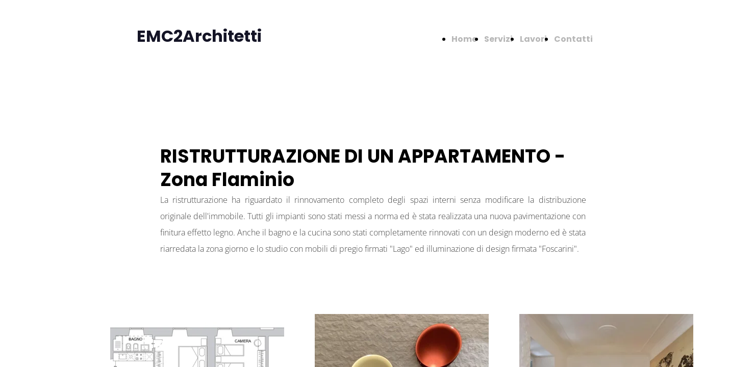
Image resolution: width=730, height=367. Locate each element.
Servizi (498, 39)
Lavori (533, 39)
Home (464, 39)
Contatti (573, 39)
